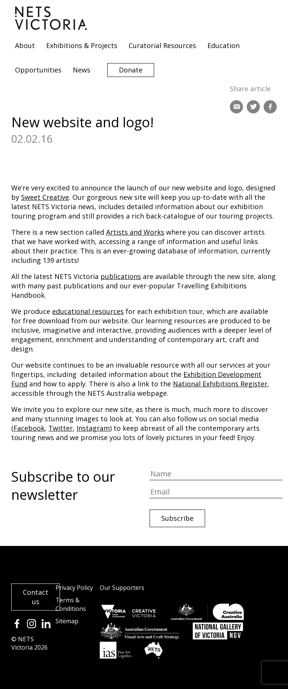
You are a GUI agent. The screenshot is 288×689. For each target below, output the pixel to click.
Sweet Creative (45, 197)
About (25, 45)
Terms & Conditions (71, 604)
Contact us (35, 597)
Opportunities (38, 69)
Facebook (29, 428)
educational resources (88, 311)
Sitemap (67, 621)
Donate (130, 69)
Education (223, 45)
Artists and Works (135, 232)
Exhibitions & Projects (81, 45)
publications (120, 276)
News (81, 69)
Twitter (60, 428)
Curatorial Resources (162, 45)
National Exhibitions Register (220, 383)
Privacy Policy (74, 587)
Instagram (93, 428)
